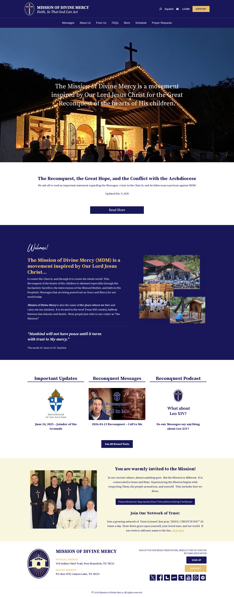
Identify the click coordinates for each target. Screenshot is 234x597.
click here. (178, 530)
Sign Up (196, 560)
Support (195, 568)
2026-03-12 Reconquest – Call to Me (117, 424)
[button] (117, 210)
